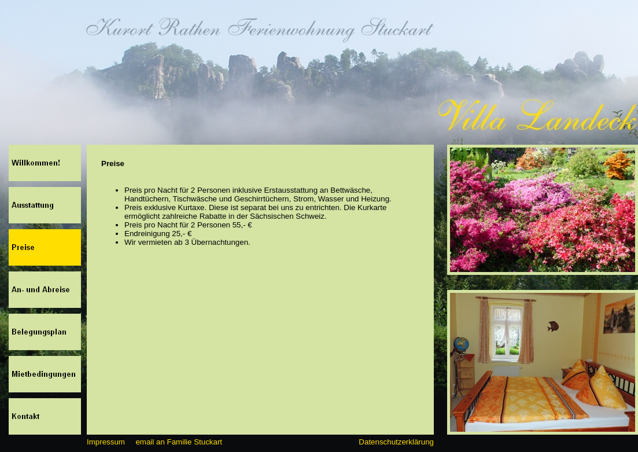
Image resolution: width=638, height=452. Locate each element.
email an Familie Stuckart (178, 442)
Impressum (106, 442)
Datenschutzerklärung (396, 442)
